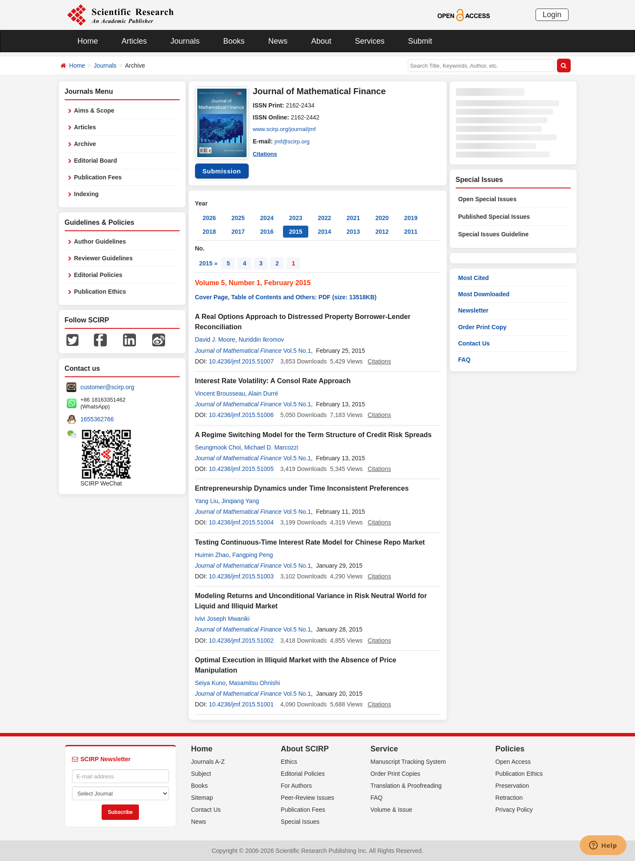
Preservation (512, 785)
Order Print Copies (395, 773)
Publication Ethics (100, 291)
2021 (353, 218)
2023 (295, 218)
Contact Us (474, 343)
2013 (353, 231)
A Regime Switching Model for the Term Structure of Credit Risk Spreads (313, 434)
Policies (509, 749)
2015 (295, 231)
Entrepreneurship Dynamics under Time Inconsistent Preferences (302, 488)
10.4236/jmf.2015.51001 (241, 704)
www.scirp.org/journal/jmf (286, 129)
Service (384, 749)
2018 (209, 231)
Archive (85, 143)
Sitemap (202, 797)
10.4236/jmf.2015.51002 (241, 640)
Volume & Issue (391, 809)
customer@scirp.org (107, 387)
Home (88, 41)
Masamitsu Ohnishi (254, 682)
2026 (209, 218)
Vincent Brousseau (220, 393)
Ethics (289, 761)
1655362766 (97, 419)
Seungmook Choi (218, 447)
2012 (381, 231)
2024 (267, 218)
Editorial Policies (98, 274)
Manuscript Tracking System (408, 761)
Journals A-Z (208, 761)
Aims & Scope (94, 110)
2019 (411, 218)
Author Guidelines (100, 241)
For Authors (296, 785)
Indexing (86, 194)
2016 (267, 231)
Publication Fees (98, 177)
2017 (238, 231)
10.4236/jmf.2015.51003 (241, 576)
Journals (185, 41)
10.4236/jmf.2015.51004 (241, 522)
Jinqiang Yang (240, 501)
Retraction (509, 797)
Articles (134, 41)
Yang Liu (206, 501)
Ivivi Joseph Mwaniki (222, 618)
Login (551, 14)
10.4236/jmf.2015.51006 (241, 414)
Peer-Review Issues (307, 797)
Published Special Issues (494, 216)
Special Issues (300, 821)
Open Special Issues (487, 199)
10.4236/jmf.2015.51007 (241, 361)
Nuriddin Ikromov (261, 339)
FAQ (464, 359)
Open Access (513, 761)
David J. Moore (215, 339)
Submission (221, 171)
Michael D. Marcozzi (271, 447)
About (321, 41)
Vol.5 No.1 (297, 350)
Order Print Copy (482, 327)
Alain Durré (263, 393)
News (278, 41)
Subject (201, 773)
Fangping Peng (252, 554)
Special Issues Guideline (493, 234)
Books (234, 41)
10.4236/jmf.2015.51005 (241, 468)
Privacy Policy (514, 809)
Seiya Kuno (210, 682)
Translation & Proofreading (406, 785)
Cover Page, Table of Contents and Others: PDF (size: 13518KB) (286, 297)
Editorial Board (95, 160)
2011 (411, 231)
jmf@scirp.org (293, 141)
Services (370, 41)
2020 (381, 218)
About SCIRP (305, 749)
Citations (266, 153)
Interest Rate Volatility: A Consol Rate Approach (273, 380)
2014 (324, 231)
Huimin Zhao (212, 554)
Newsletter (473, 310)
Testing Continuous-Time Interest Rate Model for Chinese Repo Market (310, 542)
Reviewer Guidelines (103, 258)
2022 (324, 218)
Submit (420, 41)
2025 (238, 218)
